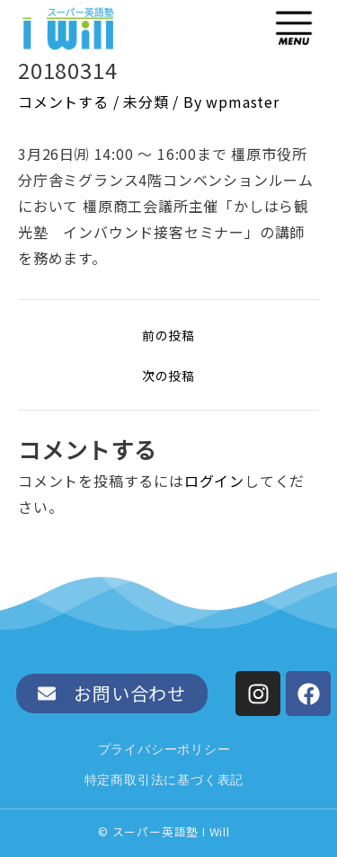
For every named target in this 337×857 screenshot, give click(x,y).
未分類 (145, 101)
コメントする (63, 101)
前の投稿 (168, 336)
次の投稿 (168, 376)
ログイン (214, 480)
